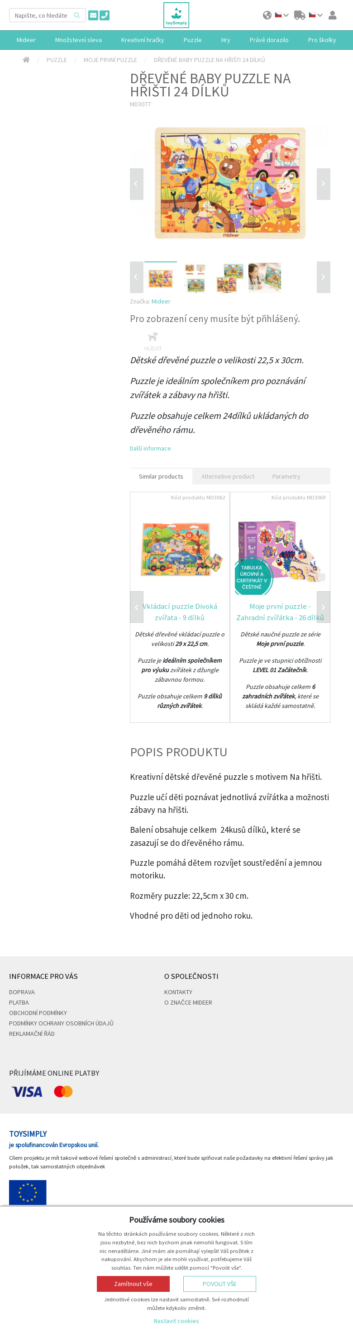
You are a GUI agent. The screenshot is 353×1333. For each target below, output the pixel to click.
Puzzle (57, 60)
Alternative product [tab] (227, 476)
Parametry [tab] (286, 476)
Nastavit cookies (176, 1321)
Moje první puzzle (110, 60)
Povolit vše (220, 1284)
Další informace (150, 448)
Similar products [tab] (161, 476)
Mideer (161, 301)
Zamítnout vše (133, 1284)
